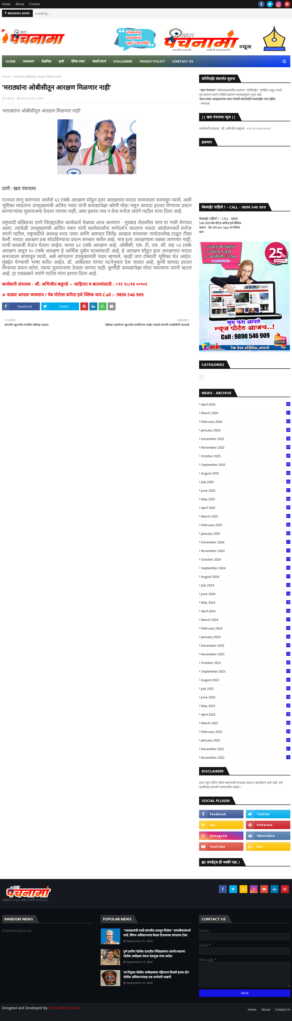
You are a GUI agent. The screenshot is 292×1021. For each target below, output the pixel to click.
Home (6, 4)
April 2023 (245, 714)
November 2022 (245, 757)
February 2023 (245, 731)
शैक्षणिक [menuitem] (46, 61)
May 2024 (245, 602)
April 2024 (245, 611)
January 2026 (245, 430)
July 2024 (245, 585)
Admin (10, 98)
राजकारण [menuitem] (28, 61)
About (20, 4)
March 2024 (245, 619)
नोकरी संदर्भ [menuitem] (99, 61)
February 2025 (245, 525)
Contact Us (282, 1009)
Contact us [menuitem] (182, 61)
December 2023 (245, 645)
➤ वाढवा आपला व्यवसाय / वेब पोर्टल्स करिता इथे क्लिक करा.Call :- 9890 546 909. (73, 295)
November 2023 (245, 654)
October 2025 (245, 456)
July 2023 (245, 688)
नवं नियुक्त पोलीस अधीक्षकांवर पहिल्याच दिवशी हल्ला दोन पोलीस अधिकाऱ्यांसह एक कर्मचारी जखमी (156, 974)
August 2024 (245, 576)
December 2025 (245, 439)
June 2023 (245, 697)
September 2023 (245, 671)
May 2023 (245, 706)
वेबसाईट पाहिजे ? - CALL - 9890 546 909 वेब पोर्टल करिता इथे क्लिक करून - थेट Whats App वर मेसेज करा (220, 225)
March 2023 (245, 723)
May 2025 (245, 499)
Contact (34, 4)
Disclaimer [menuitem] (122, 61)
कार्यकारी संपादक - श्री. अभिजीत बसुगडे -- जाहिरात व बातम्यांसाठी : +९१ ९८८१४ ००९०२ (74, 284)
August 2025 (245, 473)
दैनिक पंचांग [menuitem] (78, 61)
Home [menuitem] (11, 61)
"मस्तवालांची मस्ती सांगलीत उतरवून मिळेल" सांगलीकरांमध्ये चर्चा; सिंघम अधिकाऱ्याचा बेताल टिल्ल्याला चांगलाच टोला (157, 933)
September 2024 (245, 568)
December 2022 (245, 749)
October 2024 (245, 559)
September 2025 (245, 464)
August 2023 (245, 680)
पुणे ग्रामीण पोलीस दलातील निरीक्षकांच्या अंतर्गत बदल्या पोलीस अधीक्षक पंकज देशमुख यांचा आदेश (154, 953)
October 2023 (245, 662)
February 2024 (245, 628)
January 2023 (245, 740)
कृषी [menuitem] (61, 61)
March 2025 (245, 516)
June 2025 (245, 490)
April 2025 (245, 507)
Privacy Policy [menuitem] (152, 61)
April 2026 (245, 404)
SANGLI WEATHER (244, 169)
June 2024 (245, 594)
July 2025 (245, 482)
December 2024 (245, 542)
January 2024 (245, 637)
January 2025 (245, 533)
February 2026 (245, 421)
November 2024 (245, 551)
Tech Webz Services (65, 1007)
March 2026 (245, 413)
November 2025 (245, 447)
